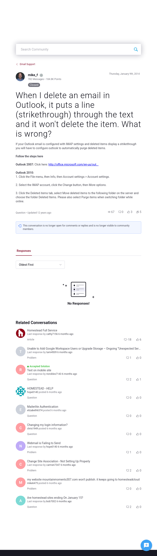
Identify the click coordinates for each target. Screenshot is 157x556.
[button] (111, 212)
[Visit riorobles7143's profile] (21, 370)
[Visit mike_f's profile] (20, 76)
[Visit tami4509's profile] (21, 351)
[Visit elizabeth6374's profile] (21, 409)
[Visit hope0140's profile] (21, 391)
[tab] (24, 251)
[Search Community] (136, 49)
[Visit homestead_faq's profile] (21, 333)
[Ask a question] (146, 545)
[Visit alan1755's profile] (21, 500)
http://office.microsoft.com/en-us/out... (73, 164)
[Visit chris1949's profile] (21, 428)
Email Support (25, 64)
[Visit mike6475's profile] (21, 482)
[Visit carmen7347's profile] (21, 464)
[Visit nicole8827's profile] (21, 446)
